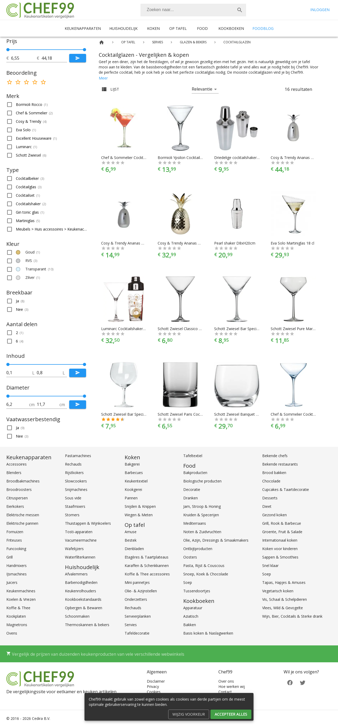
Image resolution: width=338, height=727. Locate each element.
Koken (153, 28)
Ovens (11, 633)
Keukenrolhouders (80, 590)
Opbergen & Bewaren (83, 607)
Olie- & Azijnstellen (141, 590)
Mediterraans (194, 523)
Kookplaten (16, 616)
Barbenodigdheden (81, 582)
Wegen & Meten (139, 514)
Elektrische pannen (22, 523)
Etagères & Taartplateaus (146, 557)
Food (202, 28)
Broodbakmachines (23, 481)
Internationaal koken (279, 540)
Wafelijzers (74, 548)
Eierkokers (15, 506)
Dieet (266, 506)
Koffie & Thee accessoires (147, 573)
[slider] (46, 49)
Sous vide (73, 497)
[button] (46, 104)
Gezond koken (274, 514)
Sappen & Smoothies (280, 557)
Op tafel (178, 28)
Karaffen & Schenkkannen (147, 565)
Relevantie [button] (202, 89)
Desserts (270, 497)
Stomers (72, 514)
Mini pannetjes (137, 582)
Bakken (189, 624)
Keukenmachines (20, 590)
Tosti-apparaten (78, 531)
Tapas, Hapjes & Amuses (284, 582)
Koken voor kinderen (280, 548)
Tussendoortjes (196, 590)
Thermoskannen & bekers (87, 624)
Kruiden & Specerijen (201, 514)
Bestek (131, 540)
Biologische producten (202, 481)
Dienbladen (134, 548)
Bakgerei (132, 464)
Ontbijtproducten (197, 548)
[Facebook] (290, 682)
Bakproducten (195, 472)
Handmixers (16, 565)
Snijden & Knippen (140, 506)
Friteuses (14, 540)
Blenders (13, 472)
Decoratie (191, 489)
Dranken (190, 497)
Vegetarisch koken (277, 590)
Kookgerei (133, 489)
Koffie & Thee (18, 607)
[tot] (24, 58)
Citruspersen (17, 497)
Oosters (190, 557)
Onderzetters (136, 599)
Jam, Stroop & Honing (202, 506)
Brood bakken (274, 472)
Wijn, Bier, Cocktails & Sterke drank (292, 616)
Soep (187, 582)
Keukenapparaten (83, 28)
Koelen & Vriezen (21, 599)
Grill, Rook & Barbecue (281, 523)
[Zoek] (239, 10)
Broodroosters (19, 489)
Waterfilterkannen (80, 557)
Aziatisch (190, 616)
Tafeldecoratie (137, 633)
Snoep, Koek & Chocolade (205, 573)
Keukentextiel (136, 481)
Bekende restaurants (280, 464)
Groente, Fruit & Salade (282, 531)
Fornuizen (14, 531)
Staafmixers (75, 506)
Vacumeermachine (81, 540)
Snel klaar (270, 565)
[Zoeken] (186, 10)
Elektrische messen (22, 514)
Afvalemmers (76, 573)
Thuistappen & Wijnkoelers (88, 523)
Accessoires (16, 464)
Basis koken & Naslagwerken (208, 633)
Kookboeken (231, 28)
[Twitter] (302, 682)
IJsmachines (16, 573)
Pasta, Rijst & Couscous (203, 565)
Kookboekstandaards (83, 599)
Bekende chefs (275, 455)
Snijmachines (76, 489)
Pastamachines (78, 455)
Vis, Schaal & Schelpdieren (284, 599)
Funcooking (16, 548)
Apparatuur (192, 607)
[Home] (101, 42)
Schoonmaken (77, 616)
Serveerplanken (138, 616)
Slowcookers (76, 481)
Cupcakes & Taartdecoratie (285, 489)
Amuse (131, 531)
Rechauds (73, 464)
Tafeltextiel (192, 455)
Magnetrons (16, 624)
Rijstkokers (74, 472)
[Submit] (77, 58)
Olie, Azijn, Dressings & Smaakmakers (215, 540)
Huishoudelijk (123, 28)
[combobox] (193, 10)
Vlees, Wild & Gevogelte (282, 607)
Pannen (131, 497)
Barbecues (134, 472)
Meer (103, 78)
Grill (9, 557)
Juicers (11, 582)
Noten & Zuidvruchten (202, 531)
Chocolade (271, 481)
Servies (131, 624)
